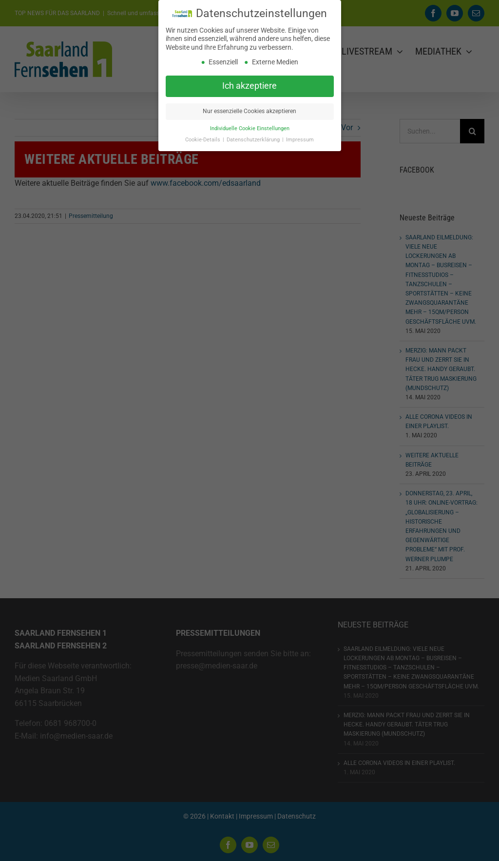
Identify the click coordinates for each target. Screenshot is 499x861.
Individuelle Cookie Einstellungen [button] (249, 128)
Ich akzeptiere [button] (249, 86)
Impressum (300, 140)
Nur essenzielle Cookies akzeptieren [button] (249, 111)
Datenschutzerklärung (254, 140)
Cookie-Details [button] (203, 140)
